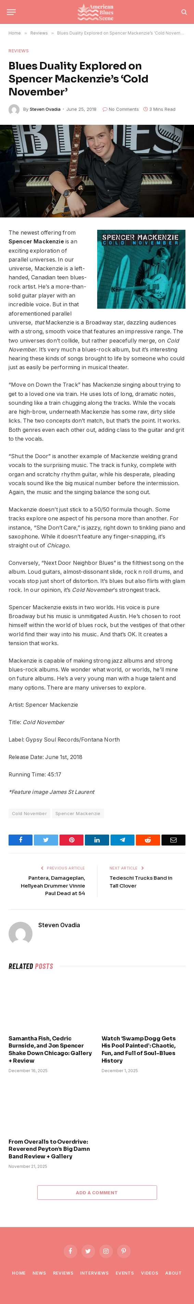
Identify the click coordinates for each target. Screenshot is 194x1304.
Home (19, 1273)
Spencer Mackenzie (78, 813)
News (39, 1273)
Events (125, 1273)
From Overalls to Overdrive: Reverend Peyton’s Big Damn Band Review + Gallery (49, 1149)
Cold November (29, 813)
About (173, 1273)
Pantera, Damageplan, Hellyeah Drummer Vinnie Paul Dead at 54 (53, 885)
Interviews (94, 1273)
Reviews (19, 50)
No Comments (121, 109)
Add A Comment (97, 1192)
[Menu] (11, 12)
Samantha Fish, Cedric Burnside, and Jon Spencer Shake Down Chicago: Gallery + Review (50, 1049)
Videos (149, 1273)
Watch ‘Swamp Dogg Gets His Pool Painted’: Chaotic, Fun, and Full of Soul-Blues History (139, 1049)
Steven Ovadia (45, 109)
